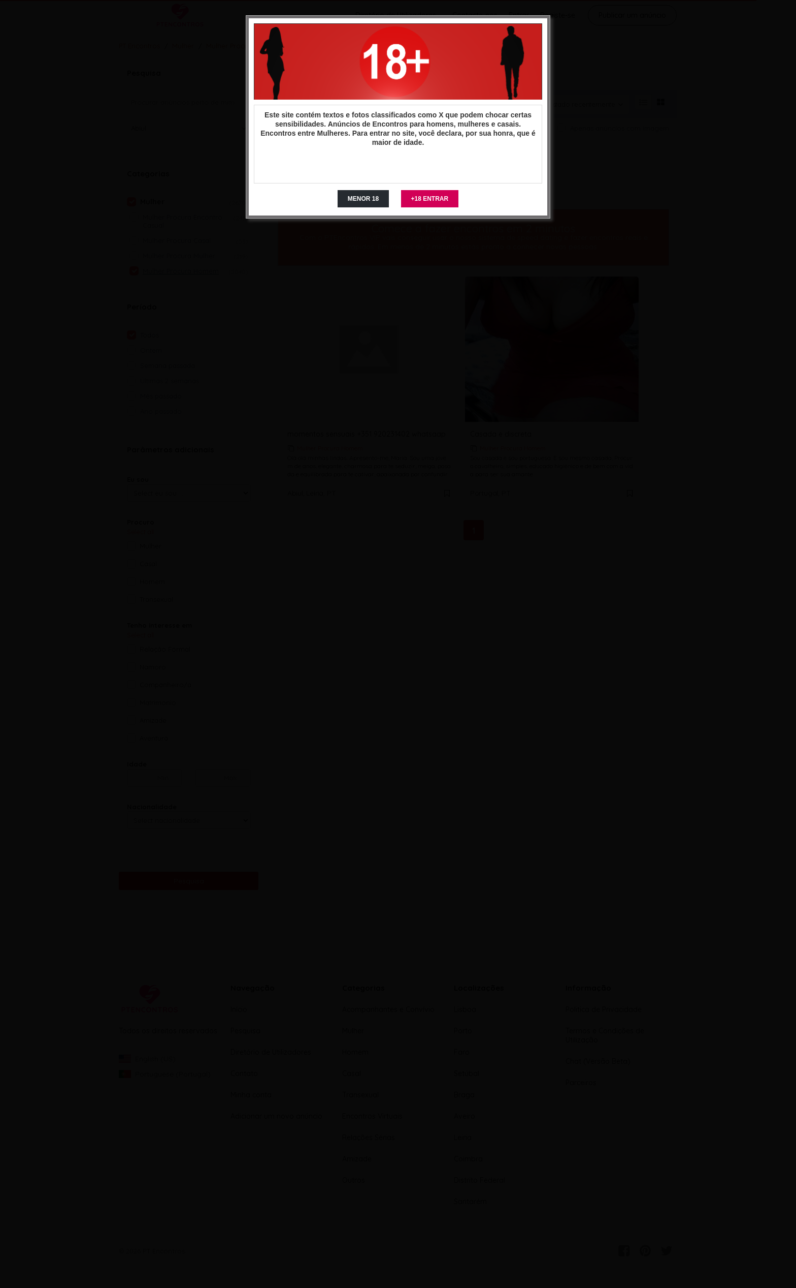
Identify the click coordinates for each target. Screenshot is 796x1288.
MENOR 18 (363, 198)
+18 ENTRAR (430, 198)
